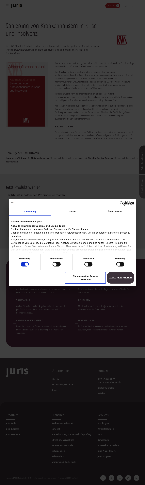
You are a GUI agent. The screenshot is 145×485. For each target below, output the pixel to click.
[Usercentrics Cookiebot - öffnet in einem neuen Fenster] (121, 203)
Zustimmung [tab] (30, 211)
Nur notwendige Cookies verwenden (85, 278)
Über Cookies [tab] (115, 211)
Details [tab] (72, 211)
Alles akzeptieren (120, 277)
